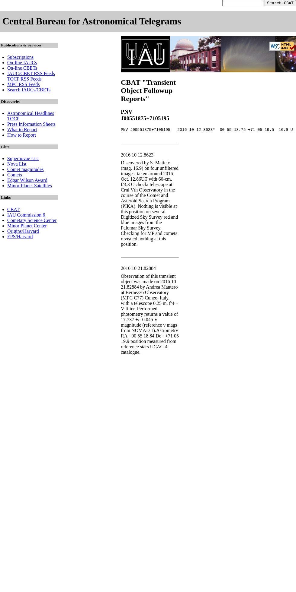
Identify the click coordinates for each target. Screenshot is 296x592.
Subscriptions (20, 58)
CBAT (13, 210)
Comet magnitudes (25, 170)
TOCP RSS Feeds (24, 79)
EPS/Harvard (20, 237)
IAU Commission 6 (26, 215)
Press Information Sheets (31, 125)
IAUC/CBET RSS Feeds (31, 74)
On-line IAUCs (22, 63)
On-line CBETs (22, 68)
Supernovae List (23, 159)
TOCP (13, 119)
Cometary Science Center (32, 221)
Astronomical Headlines (30, 114)
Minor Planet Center (27, 226)
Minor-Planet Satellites (29, 186)
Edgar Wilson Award (27, 181)
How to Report (21, 135)
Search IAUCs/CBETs (28, 90)
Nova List (17, 164)
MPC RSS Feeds (23, 85)
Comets (14, 175)
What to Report (22, 130)
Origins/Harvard (23, 232)
